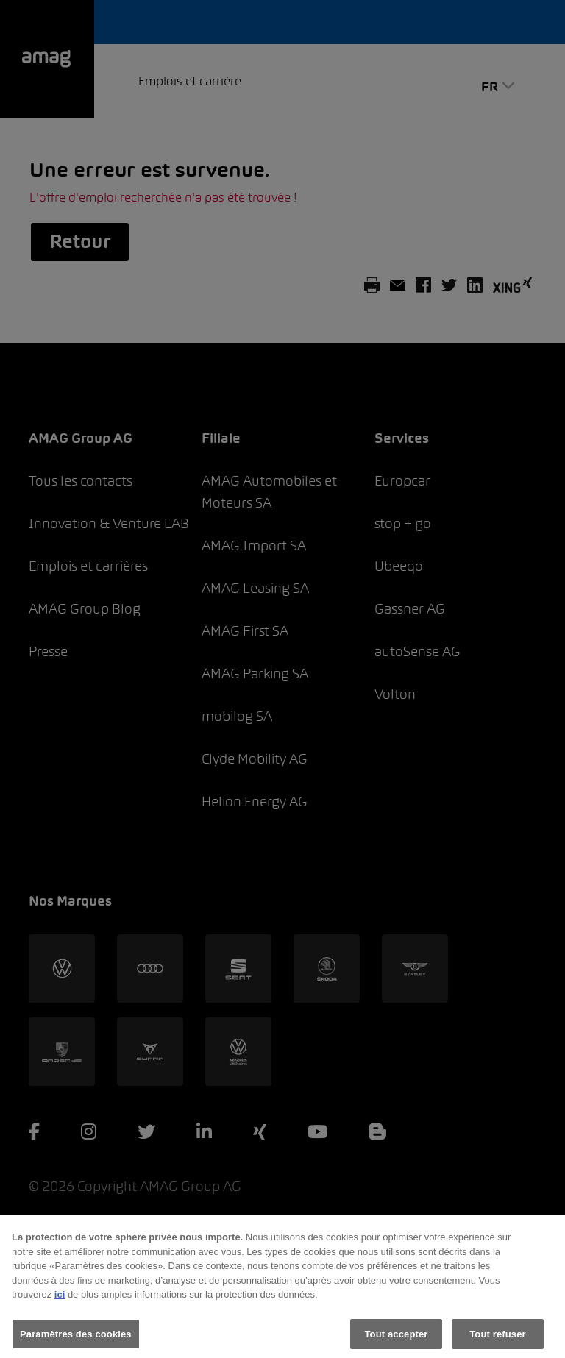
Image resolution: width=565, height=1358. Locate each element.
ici (59, 1299)
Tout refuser (497, 1339)
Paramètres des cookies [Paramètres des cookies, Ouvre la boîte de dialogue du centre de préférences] (76, 1339)
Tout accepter (396, 1339)
